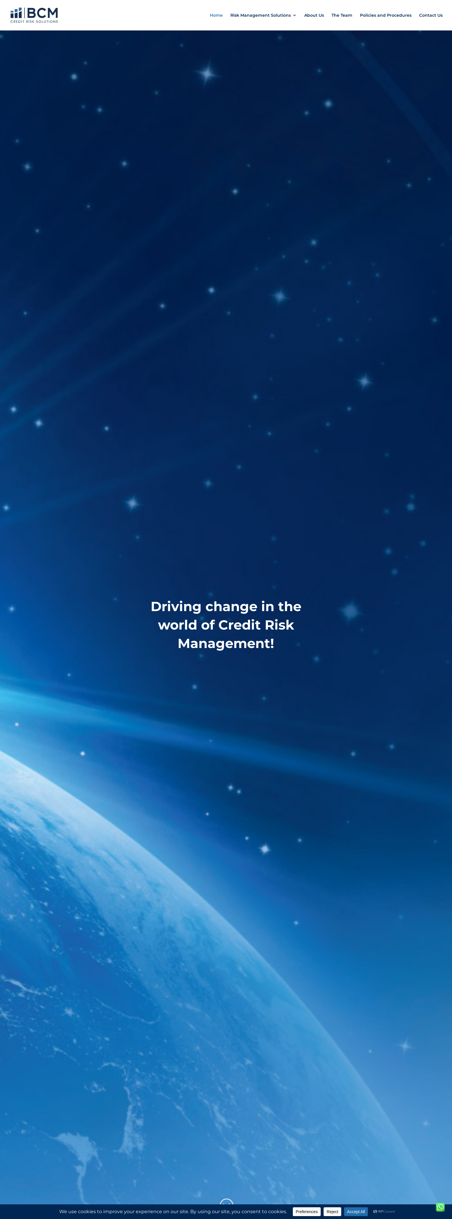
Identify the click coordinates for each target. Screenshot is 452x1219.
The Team (342, 15)
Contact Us (431, 15)
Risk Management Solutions (260, 15)
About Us (314, 15)
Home (216, 15)
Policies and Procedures (386, 15)
